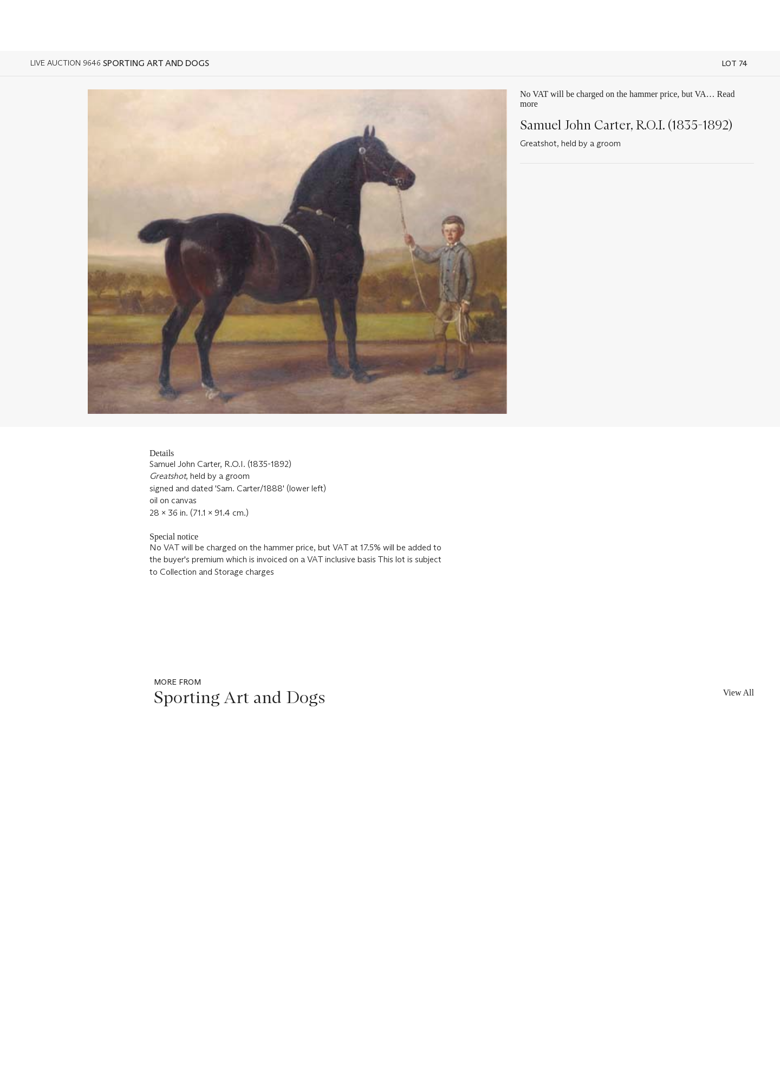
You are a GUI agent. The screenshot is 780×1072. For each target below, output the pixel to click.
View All (738, 692)
